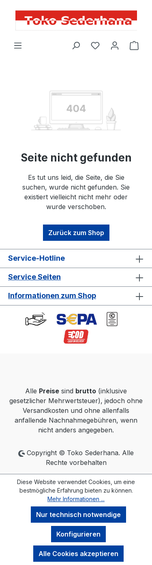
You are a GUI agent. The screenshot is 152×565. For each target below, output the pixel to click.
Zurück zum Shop (76, 233)
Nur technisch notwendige (78, 514)
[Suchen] (76, 45)
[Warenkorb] (134, 45)
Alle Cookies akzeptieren (78, 554)
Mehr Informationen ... (76, 498)
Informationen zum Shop (52, 295)
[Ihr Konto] (114, 45)
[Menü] (18, 45)
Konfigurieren (78, 534)
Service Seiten (34, 277)
